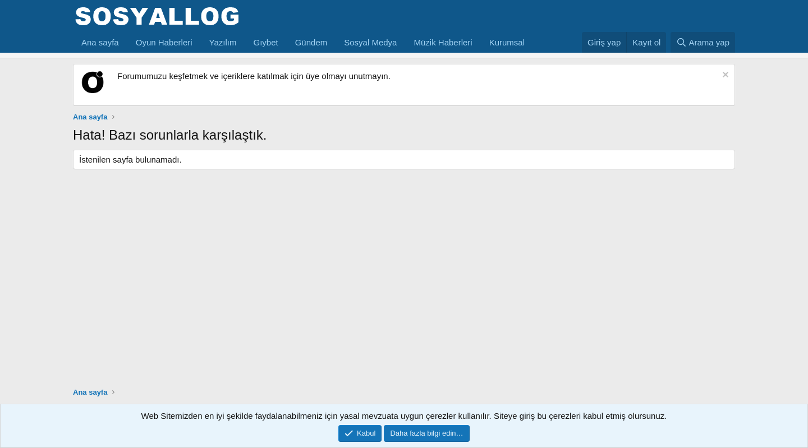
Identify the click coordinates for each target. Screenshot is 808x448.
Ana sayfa (100, 42)
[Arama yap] (703, 42)
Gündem (311, 42)
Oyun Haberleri (164, 42)
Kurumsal (507, 42)
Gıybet (266, 42)
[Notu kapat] (724, 76)
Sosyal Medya (370, 42)
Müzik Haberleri (443, 42)
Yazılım (223, 42)
